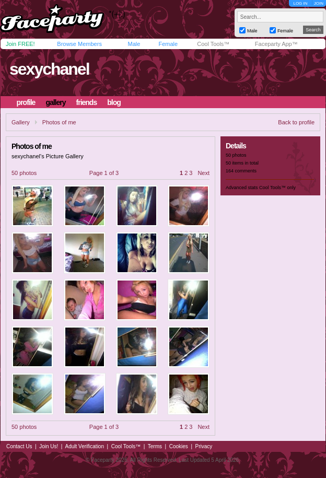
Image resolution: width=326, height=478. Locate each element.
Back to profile (296, 122)
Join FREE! (20, 44)
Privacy (204, 446)
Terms (155, 446)
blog (114, 102)
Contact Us (19, 446)
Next (203, 173)
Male (133, 44)
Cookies (178, 446)
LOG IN (300, 3)
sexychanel (49, 69)
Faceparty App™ (276, 44)
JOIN (318, 3)
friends (86, 102)
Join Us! (48, 446)
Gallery (20, 122)
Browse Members (79, 44)
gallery (55, 102)
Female (168, 44)
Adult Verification (84, 446)
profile (26, 102)
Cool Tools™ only (277, 187)
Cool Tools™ (213, 44)
